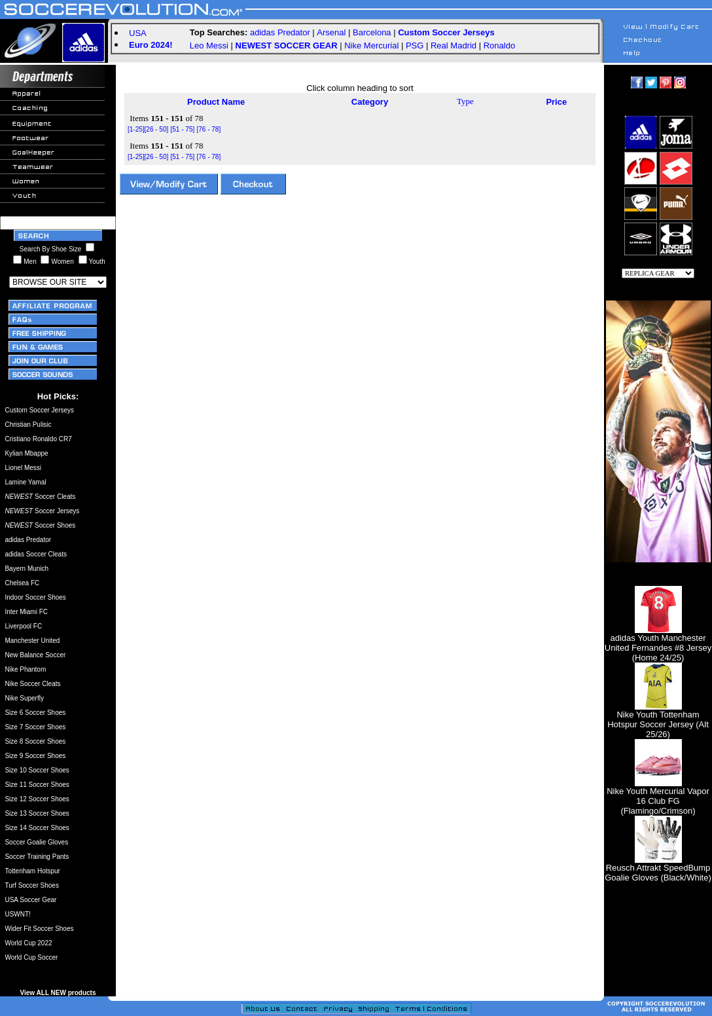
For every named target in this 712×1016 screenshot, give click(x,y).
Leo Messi (209, 45)
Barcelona (372, 32)
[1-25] (136, 129)
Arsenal (331, 32)
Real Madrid (453, 45)
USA (138, 33)
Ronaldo (499, 45)
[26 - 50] (157, 129)
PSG (414, 45)
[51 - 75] (183, 129)
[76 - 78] (208, 129)
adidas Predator (280, 32)
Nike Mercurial (371, 45)
